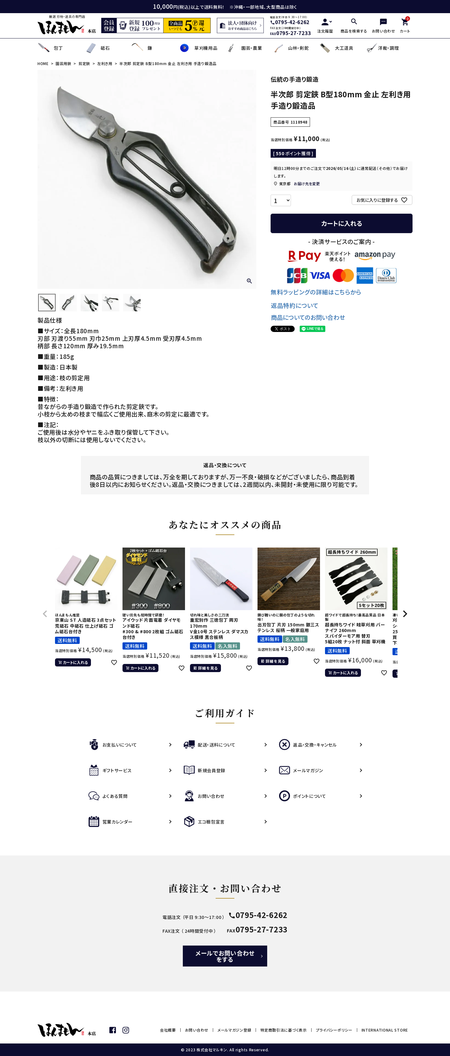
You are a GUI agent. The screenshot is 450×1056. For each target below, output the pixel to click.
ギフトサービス (110, 770)
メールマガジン (301, 770)
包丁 (50, 48)
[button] (45, 614)
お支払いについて (113, 744)
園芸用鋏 (64, 63)
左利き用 (104, 63)
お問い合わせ (204, 796)
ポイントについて (302, 796)
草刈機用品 (198, 48)
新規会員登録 (204, 770)
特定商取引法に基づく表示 (283, 1030)
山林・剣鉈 (290, 48)
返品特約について (294, 305)
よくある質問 (108, 796)
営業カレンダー (110, 821)
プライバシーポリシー (334, 1030)
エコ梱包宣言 (204, 821)
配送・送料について (210, 744)
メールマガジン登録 (234, 1030)
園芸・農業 (243, 48)
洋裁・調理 (382, 48)
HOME (43, 63)
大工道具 (336, 48)
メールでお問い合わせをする (225, 956)
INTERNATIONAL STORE (385, 1030)
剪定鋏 (84, 63)
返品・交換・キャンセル (308, 744)
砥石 (97, 48)
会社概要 (168, 1030)
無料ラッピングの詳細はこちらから (316, 292)
